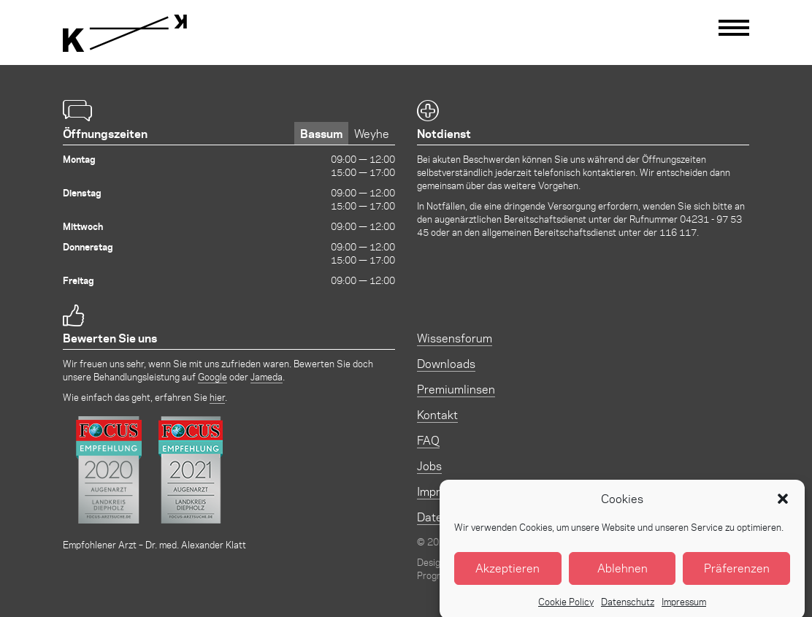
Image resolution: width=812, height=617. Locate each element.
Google (212, 376)
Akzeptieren (507, 575)
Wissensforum (454, 337)
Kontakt (437, 414)
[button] (782, 505)
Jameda (266, 376)
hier (217, 397)
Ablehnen (622, 575)
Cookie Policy (566, 608)
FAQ (428, 440)
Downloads (446, 363)
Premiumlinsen (456, 388)
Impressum (684, 608)
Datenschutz (627, 608)
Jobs (429, 465)
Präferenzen (737, 575)
